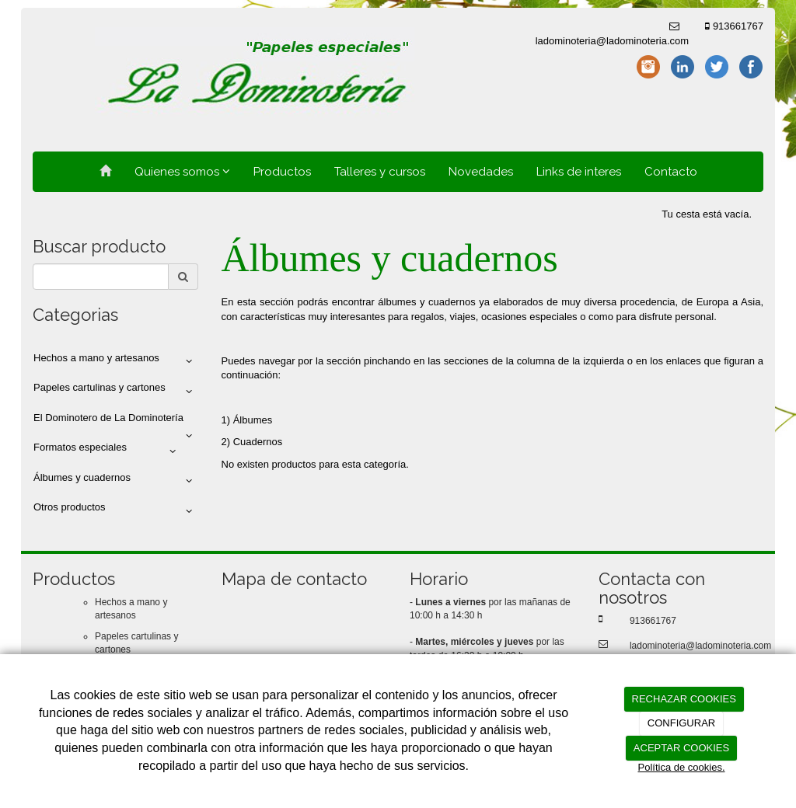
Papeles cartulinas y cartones (115, 391)
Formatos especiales (107, 451)
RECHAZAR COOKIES (684, 699)
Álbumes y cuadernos (115, 481)
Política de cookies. (680, 767)
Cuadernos (258, 442)
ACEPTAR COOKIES (681, 748)
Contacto (670, 172)
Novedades (481, 172)
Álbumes (253, 420)
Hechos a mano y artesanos (115, 361)
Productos (282, 172)
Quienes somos (182, 172)
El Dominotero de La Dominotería (115, 423)
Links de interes (578, 172)
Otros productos (115, 510)
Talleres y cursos (379, 172)
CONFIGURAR (681, 723)
